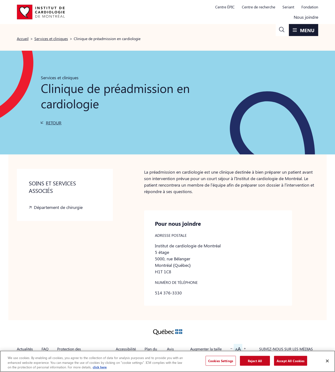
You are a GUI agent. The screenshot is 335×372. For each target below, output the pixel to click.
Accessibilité (126, 348)
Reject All (255, 361)
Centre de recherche (258, 6)
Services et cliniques (51, 38)
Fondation (309, 6)
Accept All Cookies (291, 361)
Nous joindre (306, 17)
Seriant (288, 6)
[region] (167, 361)
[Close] (327, 361)
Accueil (23, 38)
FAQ (45, 348)
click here (100, 367)
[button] (282, 30)
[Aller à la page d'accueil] (41, 12)
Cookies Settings (220, 361)
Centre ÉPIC (225, 6)
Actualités (25, 348)
